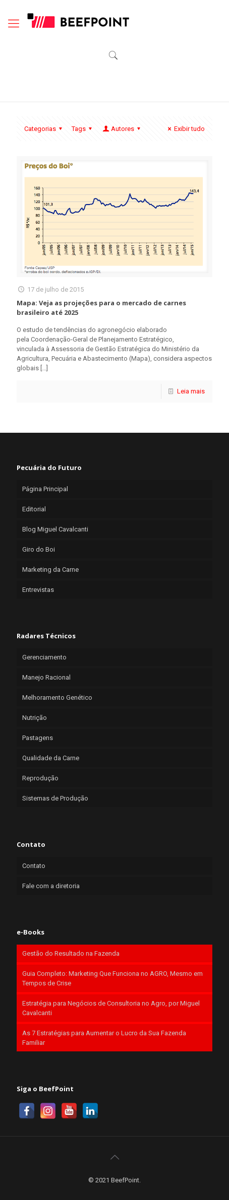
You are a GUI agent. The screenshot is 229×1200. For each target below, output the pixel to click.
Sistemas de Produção (55, 798)
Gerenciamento (44, 657)
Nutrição (34, 717)
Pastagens (37, 738)
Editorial (34, 509)
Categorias (44, 128)
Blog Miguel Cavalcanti (55, 529)
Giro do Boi (38, 549)
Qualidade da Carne (50, 758)
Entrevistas (38, 589)
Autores (122, 128)
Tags (83, 128)
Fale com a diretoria (51, 886)
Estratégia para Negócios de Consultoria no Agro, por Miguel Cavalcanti (111, 1008)
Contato (33, 866)
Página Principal (45, 489)
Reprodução (40, 778)
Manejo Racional (46, 677)
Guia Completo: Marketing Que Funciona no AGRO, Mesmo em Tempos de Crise (112, 978)
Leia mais (191, 391)
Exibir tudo (185, 128)
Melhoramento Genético (57, 697)
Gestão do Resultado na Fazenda (71, 953)
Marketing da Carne (50, 569)
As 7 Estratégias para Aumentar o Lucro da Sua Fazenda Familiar (104, 1037)
